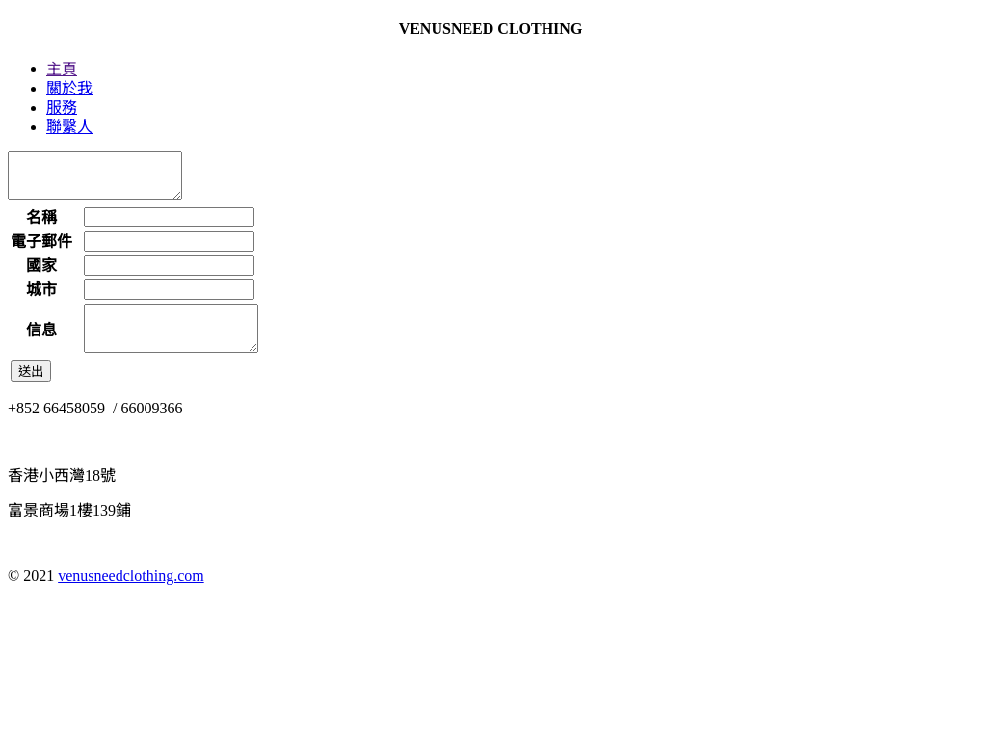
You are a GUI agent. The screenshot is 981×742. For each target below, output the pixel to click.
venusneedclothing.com (131, 593)
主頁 (61, 69)
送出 (30, 389)
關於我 (69, 88)
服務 (61, 107)
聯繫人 (69, 127)
